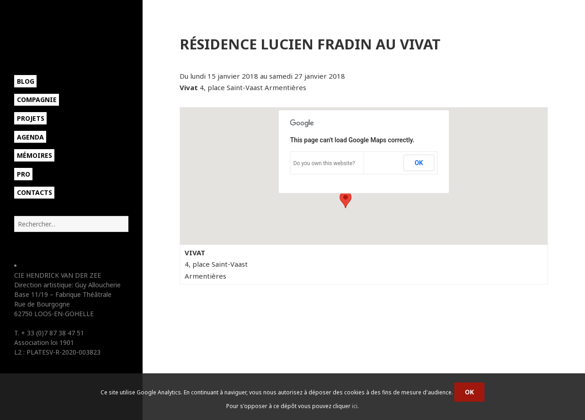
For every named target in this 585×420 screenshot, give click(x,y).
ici (354, 406)
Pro (23, 174)
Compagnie (37, 99)
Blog (25, 81)
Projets (30, 118)
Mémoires (34, 155)
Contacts (34, 192)
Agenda (30, 137)
